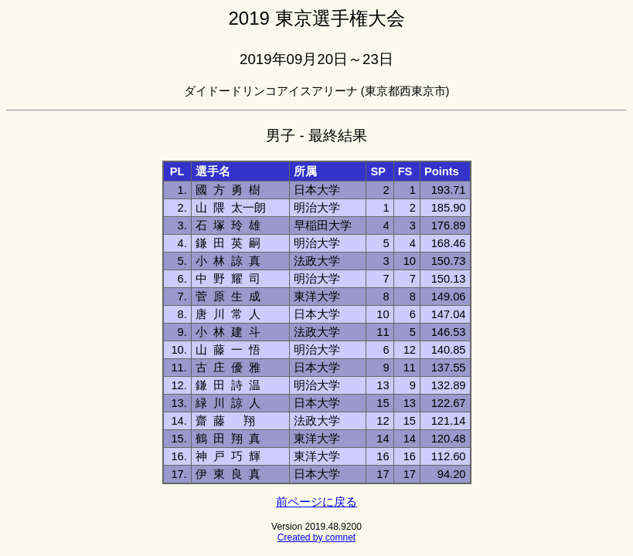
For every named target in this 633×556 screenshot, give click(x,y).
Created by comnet (316, 537)
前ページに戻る (316, 502)
